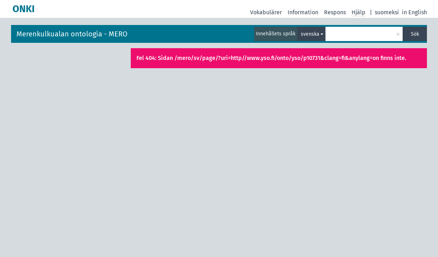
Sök (415, 34)
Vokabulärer (266, 12)
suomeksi (387, 12)
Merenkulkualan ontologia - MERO (72, 34)
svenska (310, 34)
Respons (335, 12)
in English (414, 12)
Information (303, 12)
